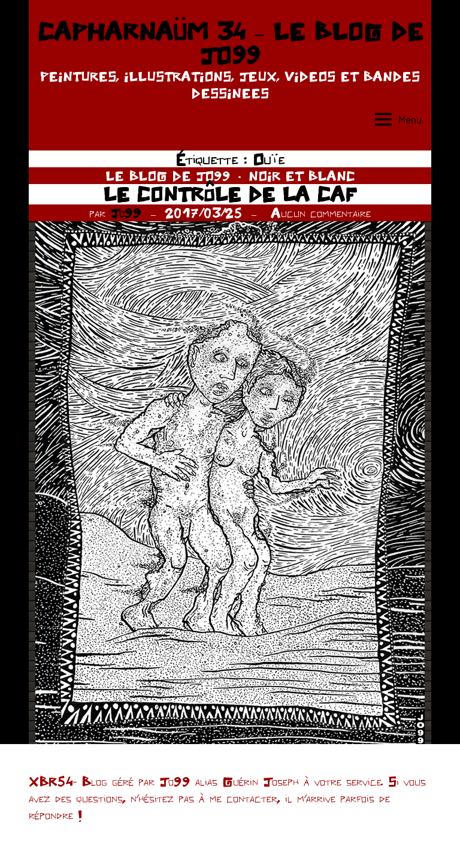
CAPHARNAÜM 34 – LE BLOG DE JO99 (230, 43)
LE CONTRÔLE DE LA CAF (230, 194)
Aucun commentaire (321, 212)
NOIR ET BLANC (302, 175)
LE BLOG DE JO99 (168, 175)
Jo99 (125, 212)
